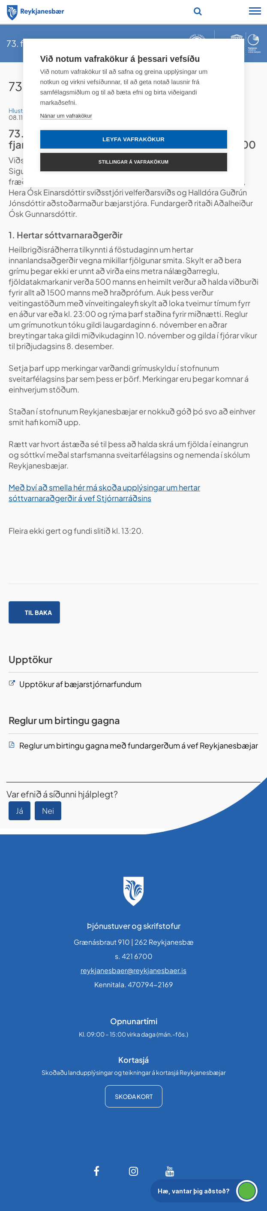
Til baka (38, 612)
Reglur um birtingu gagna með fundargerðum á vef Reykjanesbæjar (138, 745)
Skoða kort (134, 1096)
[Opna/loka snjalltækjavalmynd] (255, 12)
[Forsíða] (35, 11)
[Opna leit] (198, 11)
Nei (48, 810)
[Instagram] (133, 1171)
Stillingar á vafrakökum (133, 161)
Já (19, 810)
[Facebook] (97, 1171)
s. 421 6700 (134, 956)
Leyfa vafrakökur (133, 139)
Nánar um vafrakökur (66, 116)
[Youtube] (170, 1171)
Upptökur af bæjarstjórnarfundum (80, 684)
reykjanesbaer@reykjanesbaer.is (133, 970)
